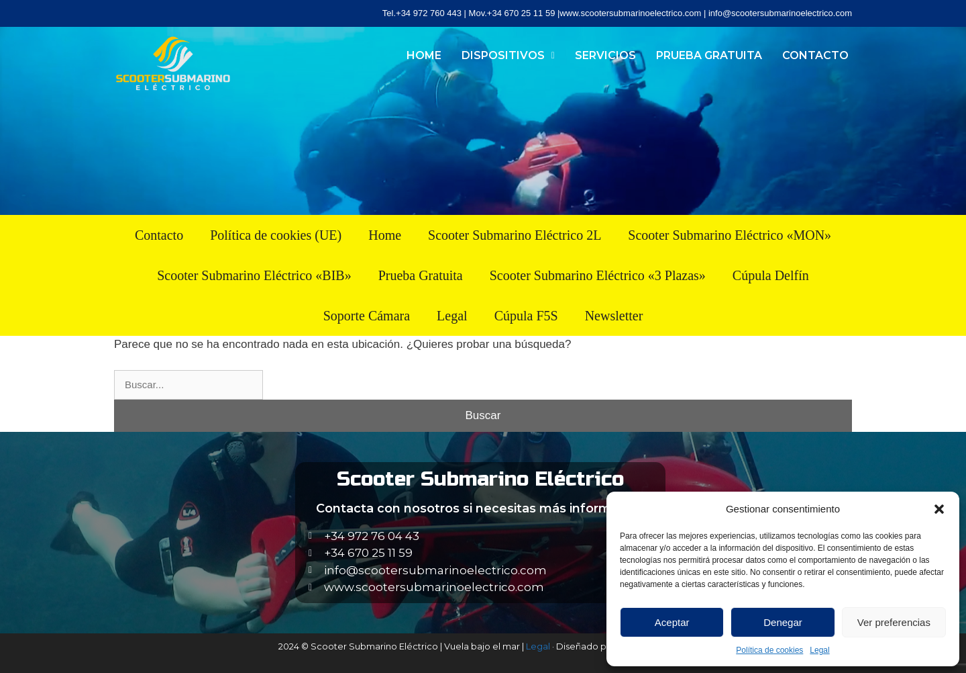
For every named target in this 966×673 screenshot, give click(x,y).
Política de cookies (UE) (275, 235)
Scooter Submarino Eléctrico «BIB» (254, 275)
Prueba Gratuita (709, 55)
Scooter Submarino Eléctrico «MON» (729, 235)
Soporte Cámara (366, 315)
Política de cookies (769, 650)
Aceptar (672, 622)
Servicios (605, 55)
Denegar (782, 622)
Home (424, 55)
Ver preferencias (893, 622)
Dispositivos (508, 55)
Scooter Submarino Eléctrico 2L (514, 235)
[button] (939, 509)
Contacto (815, 55)
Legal (819, 650)
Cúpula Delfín (771, 275)
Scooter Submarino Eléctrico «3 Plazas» (598, 275)
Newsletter (614, 315)
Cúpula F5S (526, 315)
